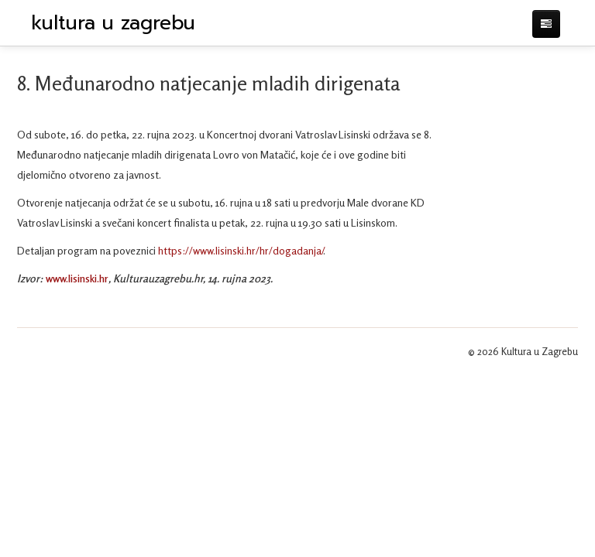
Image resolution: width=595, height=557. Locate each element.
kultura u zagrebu (113, 23)
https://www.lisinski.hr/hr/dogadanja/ (240, 250)
